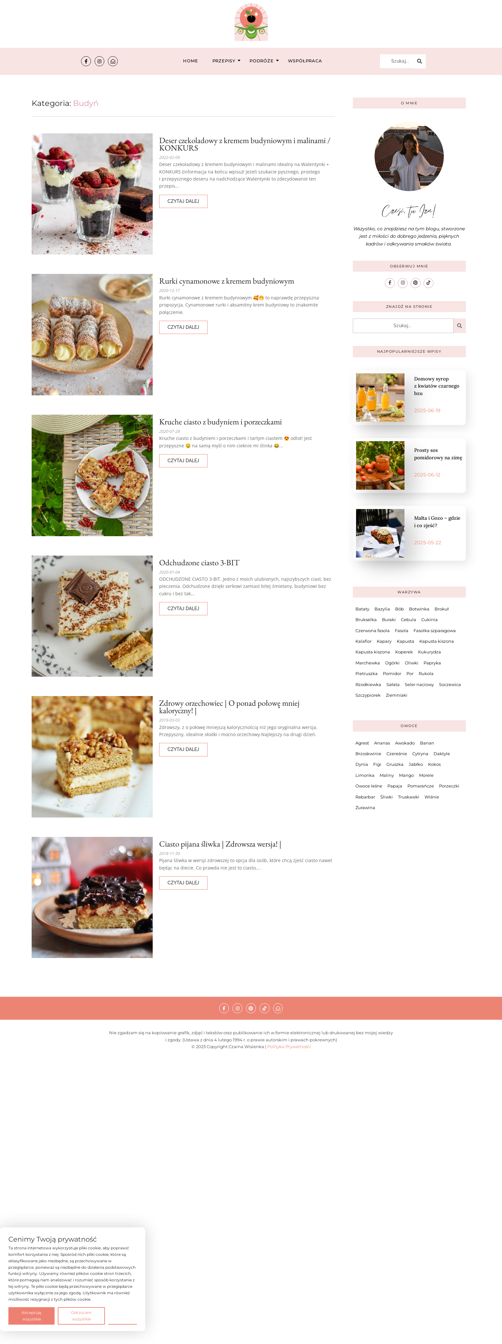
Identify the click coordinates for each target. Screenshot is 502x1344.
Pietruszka (366, 673)
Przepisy (225, 60)
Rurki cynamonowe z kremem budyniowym (226, 281)
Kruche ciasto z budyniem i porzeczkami (220, 421)
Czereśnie (396, 753)
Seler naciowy (419, 684)
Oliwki (411, 662)
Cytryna (420, 753)
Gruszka (395, 764)
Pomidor (392, 673)
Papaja (394, 785)
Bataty (362, 608)
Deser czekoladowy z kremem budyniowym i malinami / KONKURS (245, 144)
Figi (377, 764)
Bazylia (382, 608)
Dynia (361, 764)
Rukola (426, 673)
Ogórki (392, 662)
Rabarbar (365, 796)
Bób (399, 608)
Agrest (362, 743)
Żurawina (365, 807)
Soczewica (450, 684)
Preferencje (122, 1315)
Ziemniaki (396, 695)
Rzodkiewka (368, 684)
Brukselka (366, 619)
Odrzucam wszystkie (81, 1315)
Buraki (389, 619)
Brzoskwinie (368, 753)
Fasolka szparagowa (435, 630)
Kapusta (405, 641)
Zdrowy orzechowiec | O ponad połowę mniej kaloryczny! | (229, 706)
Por (410, 673)
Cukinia (429, 619)
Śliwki (386, 796)
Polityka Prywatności (289, 1046)
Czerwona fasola (372, 630)
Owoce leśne (368, 785)
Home (190, 60)
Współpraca (305, 60)
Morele (426, 775)
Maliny (387, 775)
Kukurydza (429, 651)
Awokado (405, 743)
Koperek (404, 651)
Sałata (393, 684)
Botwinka (419, 608)
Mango (406, 775)
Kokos (434, 764)
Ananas (382, 743)
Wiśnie (432, 796)
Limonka (364, 775)
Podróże (264, 60)
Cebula (408, 619)
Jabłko (416, 764)
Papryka (432, 662)
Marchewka (367, 662)
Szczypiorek (368, 695)
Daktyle (442, 753)
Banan (427, 743)
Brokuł (442, 608)
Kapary (384, 641)
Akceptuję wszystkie (31, 1315)
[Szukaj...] (397, 61)
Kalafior (363, 641)
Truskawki (408, 796)
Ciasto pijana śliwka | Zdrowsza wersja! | (220, 844)
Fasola (401, 630)
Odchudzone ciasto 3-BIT (199, 562)
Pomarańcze (420, 785)
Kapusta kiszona (436, 641)
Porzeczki (449, 785)
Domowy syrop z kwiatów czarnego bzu (436, 386)
